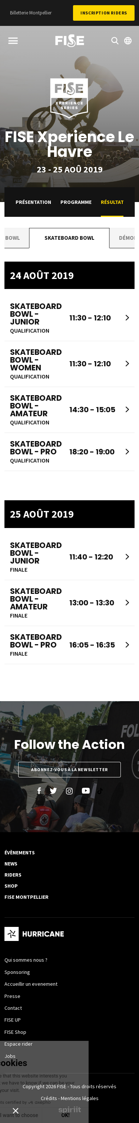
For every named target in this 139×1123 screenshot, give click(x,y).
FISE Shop (15, 1032)
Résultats (114, 202)
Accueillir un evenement (30, 984)
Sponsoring (17, 972)
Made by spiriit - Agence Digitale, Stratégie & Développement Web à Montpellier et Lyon (70, 1110)
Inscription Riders (103, 13)
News (10, 863)
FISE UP (12, 1019)
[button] (15, 1110)
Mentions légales (80, 1098)
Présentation (33, 202)
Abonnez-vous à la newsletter (69, 769)
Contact (13, 1008)
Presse (12, 996)
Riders (12, 874)
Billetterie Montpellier (31, 13)
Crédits (49, 1098)
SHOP (11, 885)
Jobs (10, 1056)
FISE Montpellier (26, 897)
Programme (76, 202)
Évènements (19, 852)
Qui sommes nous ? (25, 959)
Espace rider (18, 1043)
